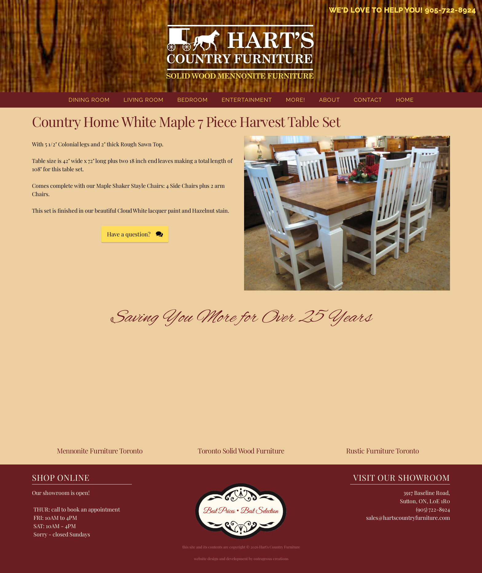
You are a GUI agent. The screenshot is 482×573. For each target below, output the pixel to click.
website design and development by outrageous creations (241, 558)
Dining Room (89, 100)
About (329, 100)
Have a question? (129, 234)
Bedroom (192, 100)
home (405, 100)
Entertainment (247, 100)
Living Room (144, 100)
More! (295, 100)
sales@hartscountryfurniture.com (408, 517)
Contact (368, 100)
